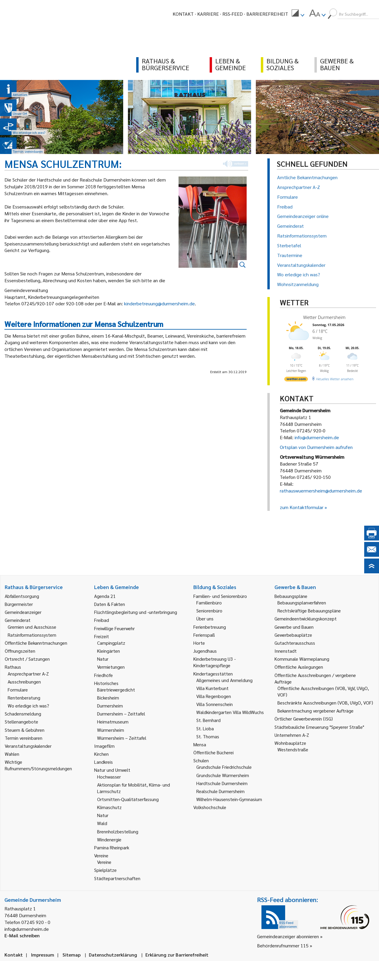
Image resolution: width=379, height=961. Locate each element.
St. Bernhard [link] (208, 720)
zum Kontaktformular (301, 507)
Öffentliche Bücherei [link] (213, 752)
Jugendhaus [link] (205, 651)
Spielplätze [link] (105, 870)
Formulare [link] (18, 689)
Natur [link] (102, 659)
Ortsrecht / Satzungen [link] (27, 659)
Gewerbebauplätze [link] (293, 635)
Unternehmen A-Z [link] (291, 735)
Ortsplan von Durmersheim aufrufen (316, 447)
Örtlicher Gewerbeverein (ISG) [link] (303, 718)
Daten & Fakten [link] (109, 604)
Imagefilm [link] (104, 746)
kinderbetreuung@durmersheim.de (159, 303)
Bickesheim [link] (108, 697)
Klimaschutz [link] (109, 807)
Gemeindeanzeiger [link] (23, 612)
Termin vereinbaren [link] (23, 738)
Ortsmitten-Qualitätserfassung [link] (128, 799)
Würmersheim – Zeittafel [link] (121, 738)
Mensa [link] (199, 744)
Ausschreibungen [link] (24, 681)
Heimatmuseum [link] (113, 721)
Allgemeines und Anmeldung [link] (224, 680)
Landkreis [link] (103, 762)
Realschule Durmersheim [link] (220, 791)
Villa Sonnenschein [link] (214, 704)
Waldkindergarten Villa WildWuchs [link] (230, 712)
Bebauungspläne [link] (290, 596)
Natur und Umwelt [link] (112, 770)
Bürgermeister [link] (19, 604)
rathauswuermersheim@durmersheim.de (321, 490)
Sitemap (71, 955)
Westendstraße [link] (292, 749)
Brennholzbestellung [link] (117, 831)
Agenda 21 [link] (105, 596)
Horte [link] (199, 643)
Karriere (208, 14)
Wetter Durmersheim (324, 317)
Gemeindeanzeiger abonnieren (288, 936)
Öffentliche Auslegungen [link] (298, 667)
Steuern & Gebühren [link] (24, 730)
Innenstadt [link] (285, 651)
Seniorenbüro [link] (209, 610)
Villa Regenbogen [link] (213, 696)
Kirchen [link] (101, 754)
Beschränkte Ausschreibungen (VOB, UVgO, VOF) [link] (325, 703)
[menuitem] (298, 14)
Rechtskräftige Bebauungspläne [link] (309, 610)
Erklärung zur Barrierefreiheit (176, 955)
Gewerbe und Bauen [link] (294, 627)
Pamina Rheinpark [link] (111, 847)
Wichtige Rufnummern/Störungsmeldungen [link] (38, 765)
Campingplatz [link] (111, 643)
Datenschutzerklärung (113, 955)
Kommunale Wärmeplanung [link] (301, 659)
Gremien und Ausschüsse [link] (32, 627)
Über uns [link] (204, 618)
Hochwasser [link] (109, 777)
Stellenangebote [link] (21, 721)
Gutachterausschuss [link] (294, 643)
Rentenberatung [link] (24, 697)
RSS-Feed (232, 14)
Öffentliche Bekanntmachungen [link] (36, 643)
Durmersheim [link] (110, 705)
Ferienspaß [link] (204, 635)
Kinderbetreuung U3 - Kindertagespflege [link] (214, 662)
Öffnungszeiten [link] (20, 651)
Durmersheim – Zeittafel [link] (121, 713)
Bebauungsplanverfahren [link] (301, 602)
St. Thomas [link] (207, 736)
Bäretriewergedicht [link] (116, 689)
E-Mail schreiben (22, 935)
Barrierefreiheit (267, 14)
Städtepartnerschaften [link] (117, 878)
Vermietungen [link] (111, 667)
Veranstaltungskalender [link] (28, 746)
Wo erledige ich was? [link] (28, 705)
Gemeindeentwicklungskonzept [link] (305, 618)
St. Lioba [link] (205, 728)
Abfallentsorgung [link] (22, 596)
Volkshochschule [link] (209, 807)
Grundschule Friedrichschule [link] (224, 767)
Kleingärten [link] (108, 651)
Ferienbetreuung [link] (209, 627)
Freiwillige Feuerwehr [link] (114, 628)
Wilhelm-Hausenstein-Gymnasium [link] (229, 799)
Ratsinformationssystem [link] (32, 635)
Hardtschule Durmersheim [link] (222, 783)
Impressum (42, 955)
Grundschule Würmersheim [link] (222, 775)
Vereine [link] (104, 862)
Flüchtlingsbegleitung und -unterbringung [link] (135, 612)
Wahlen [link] (12, 754)
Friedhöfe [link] (103, 675)
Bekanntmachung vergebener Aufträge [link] (315, 710)
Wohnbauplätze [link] (290, 743)
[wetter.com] (296, 380)
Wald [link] (102, 823)
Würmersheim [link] (110, 730)
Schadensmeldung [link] (23, 713)
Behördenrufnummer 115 (283, 945)
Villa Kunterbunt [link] (212, 688)
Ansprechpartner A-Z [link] (28, 673)
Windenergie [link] (109, 839)
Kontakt (183, 14)
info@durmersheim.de (317, 437)
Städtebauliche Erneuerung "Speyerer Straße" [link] (319, 727)
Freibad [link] (101, 620)
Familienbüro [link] (209, 602)
